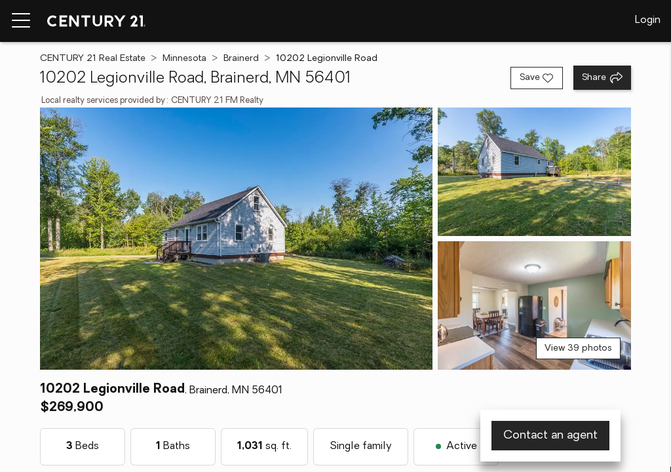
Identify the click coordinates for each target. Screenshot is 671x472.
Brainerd (241, 59)
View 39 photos (578, 348)
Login (648, 20)
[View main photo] (236, 239)
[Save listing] (536, 78)
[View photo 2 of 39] (534, 172)
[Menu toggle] (20, 20)
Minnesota (184, 59)
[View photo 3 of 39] (534, 305)
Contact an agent (550, 435)
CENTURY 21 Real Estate (92, 59)
